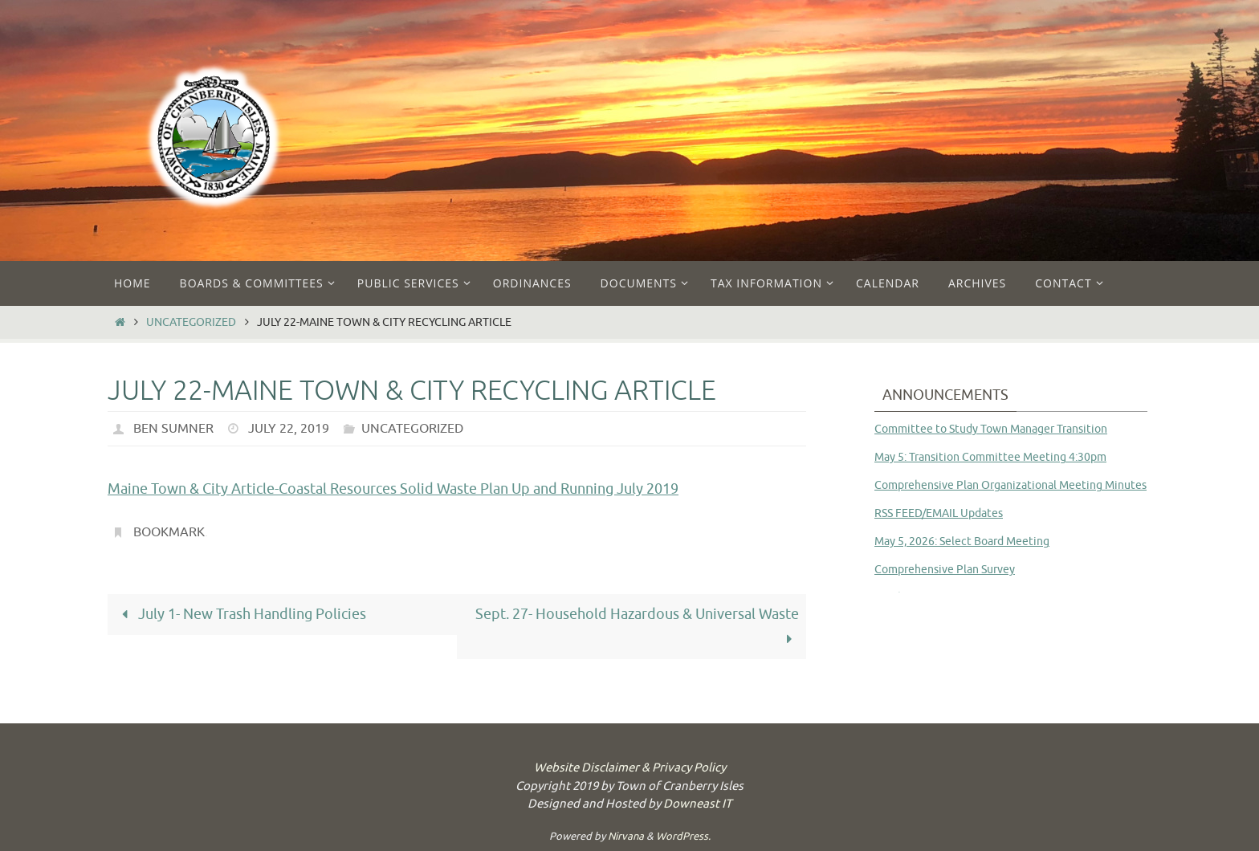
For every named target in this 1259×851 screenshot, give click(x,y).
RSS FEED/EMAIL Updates (938, 513)
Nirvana (626, 836)
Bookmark (169, 532)
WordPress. (683, 836)
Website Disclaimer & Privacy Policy (630, 768)
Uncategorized (191, 322)
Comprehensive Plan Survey (944, 569)
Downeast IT (697, 804)
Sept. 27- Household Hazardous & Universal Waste (637, 626)
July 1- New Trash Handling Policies (240, 614)
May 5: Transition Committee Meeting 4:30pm (990, 457)
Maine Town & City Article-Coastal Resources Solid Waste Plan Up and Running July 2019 (393, 489)
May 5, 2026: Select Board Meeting (961, 541)
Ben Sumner (173, 429)
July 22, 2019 (288, 429)
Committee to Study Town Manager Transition (990, 429)
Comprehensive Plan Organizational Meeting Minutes (1010, 485)
